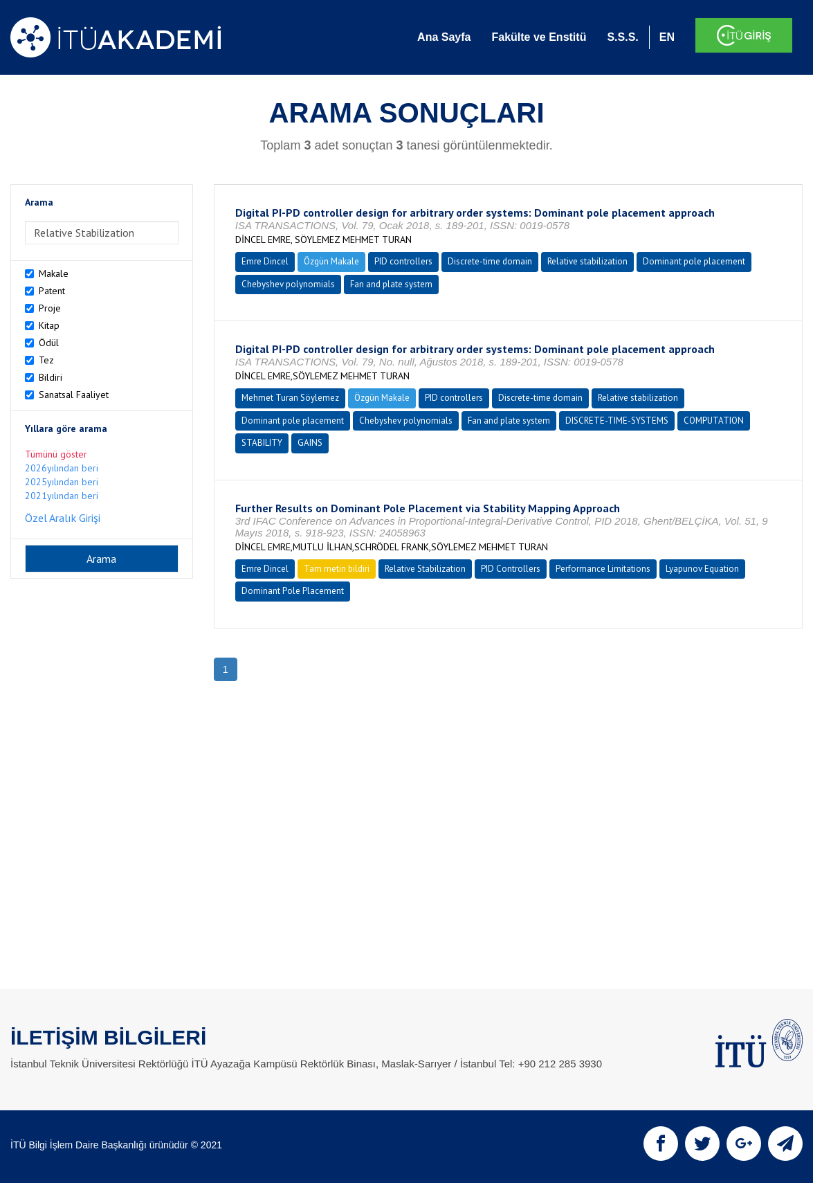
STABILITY (261, 443)
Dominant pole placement (694, 261)
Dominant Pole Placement (292, 591)
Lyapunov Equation (702, 569)
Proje (50, 308)
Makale (53, 273)
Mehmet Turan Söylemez (290, 398)
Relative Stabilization (425, 569)
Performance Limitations (603, 569)
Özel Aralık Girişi (62, 518)
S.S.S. (622, 37)
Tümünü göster (56, 454)
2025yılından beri (61, 482)
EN (667, 37)
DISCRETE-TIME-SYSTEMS (616, 420)
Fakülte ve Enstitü (538, 37)
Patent (52, 291)
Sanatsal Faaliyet (74, 394)
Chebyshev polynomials (288, 284)
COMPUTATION (714, 420)
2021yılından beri (61, 495)
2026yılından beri (61, 468)
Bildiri (50, 377)
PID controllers (403, 261)
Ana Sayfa (444, 37)
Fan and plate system (391, 284)
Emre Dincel (265, 261)
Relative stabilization (587, 261)
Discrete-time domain (490, 261)
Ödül (49, 342)
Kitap (49, 325)
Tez (46, 360)
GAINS (310, 443)
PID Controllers (510, 569)
